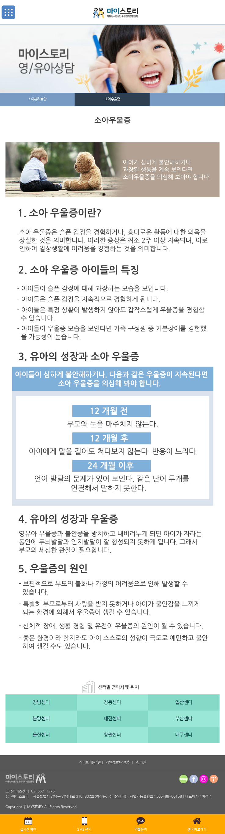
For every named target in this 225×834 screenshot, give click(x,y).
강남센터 (41, 702)
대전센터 (112, 719)
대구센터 (183, 735)
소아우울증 (112, 99)
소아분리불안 (37, 99)
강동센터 (112, 702)
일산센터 (183, 702)
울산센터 (41, 735)
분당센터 (41, 719)
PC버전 (141, 763)
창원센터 (112, 735)
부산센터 (183, 719)
